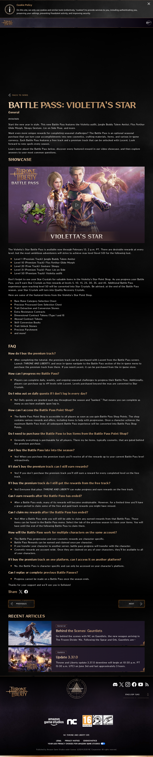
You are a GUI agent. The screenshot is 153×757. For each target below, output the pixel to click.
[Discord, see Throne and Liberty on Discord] (115, 685)
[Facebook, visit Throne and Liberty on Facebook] (134, 684)
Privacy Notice (72, 741)
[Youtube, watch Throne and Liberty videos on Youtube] (140, 684)
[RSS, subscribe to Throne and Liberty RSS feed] (147, 685)
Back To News (20, 95)
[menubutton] (149, 22)
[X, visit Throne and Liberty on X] (121, 684)
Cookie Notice (90, 741)
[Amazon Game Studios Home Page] (54, 722)
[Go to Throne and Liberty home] (7, 23)
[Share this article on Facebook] (26, 592)
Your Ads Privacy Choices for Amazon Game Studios (76, 744)
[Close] (149, 4)
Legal (58, 741)
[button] (76, 205)
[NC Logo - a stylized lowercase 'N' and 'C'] (72, 722)
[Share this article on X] (20, 592)
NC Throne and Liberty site (76, 735)
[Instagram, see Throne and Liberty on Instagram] (127, 684)
